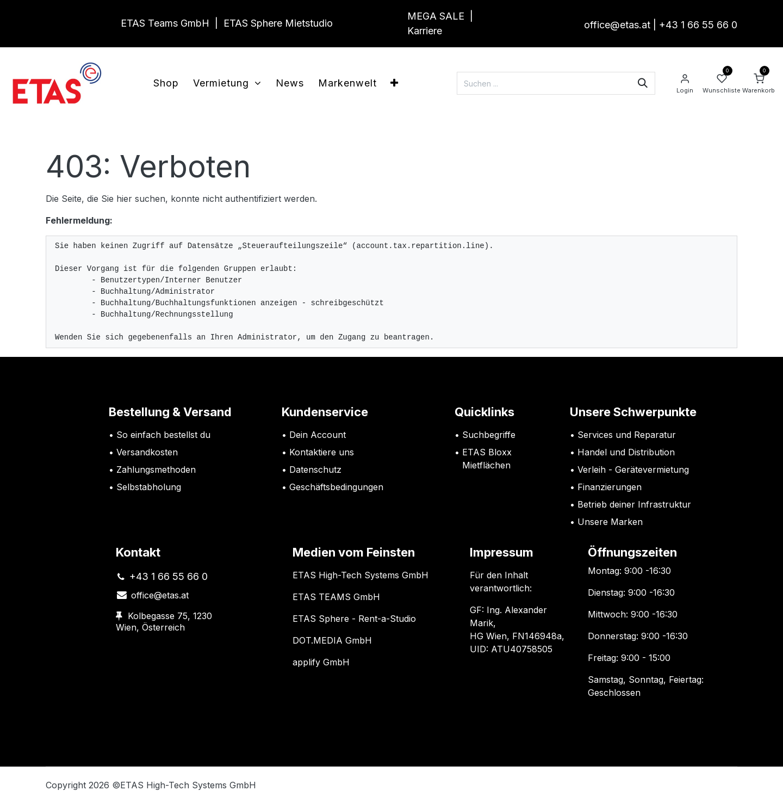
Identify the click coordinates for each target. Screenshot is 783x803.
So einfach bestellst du (163, 434)
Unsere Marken (610, 521)
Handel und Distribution (626, 452)
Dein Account (317, 434)
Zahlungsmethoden (156, 469)
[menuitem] (166, 83)
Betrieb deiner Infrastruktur (634, 504)
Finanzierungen (609, 486)
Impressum (501, 552)
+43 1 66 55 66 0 (698, 24)
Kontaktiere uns (321, 452)
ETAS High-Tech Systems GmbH (360, 575)
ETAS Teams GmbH (165, 23)
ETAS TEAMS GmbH (336, 596)
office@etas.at (617, 24)
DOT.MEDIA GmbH (332, 640)
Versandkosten (148, 452)
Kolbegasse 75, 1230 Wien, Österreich (164, 621)
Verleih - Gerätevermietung (633, 469)
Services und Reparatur (626, 434)
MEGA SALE (435, 16)
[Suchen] (643, 83)
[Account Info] (684, 83)
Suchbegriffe (488, 434)
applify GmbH (321, 662)
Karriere (424, 30)
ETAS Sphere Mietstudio (278, 23)
